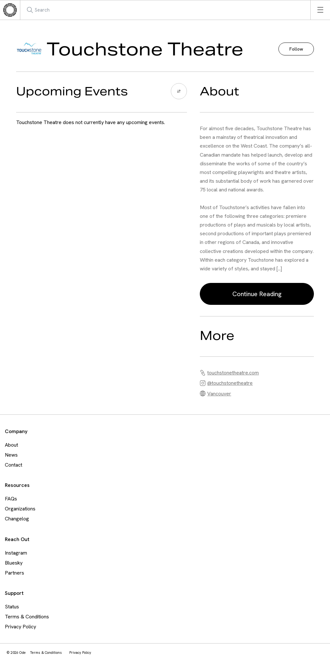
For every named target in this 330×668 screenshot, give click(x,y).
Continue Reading (256, 294)
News (11, 454)
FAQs (11, 498)
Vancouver (219, 393)
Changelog (17, 518)
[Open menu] (320, 10)
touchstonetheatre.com (233, 372)
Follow (296, 49)
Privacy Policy (20, 626)
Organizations (20, 508)
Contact (13, 464)
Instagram (16, 552)
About (11, 444)
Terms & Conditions (27, 616)
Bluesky (14, 562)
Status (12, 606)
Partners (14, 572)
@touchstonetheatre (230, 383)
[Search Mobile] (56, 10)
